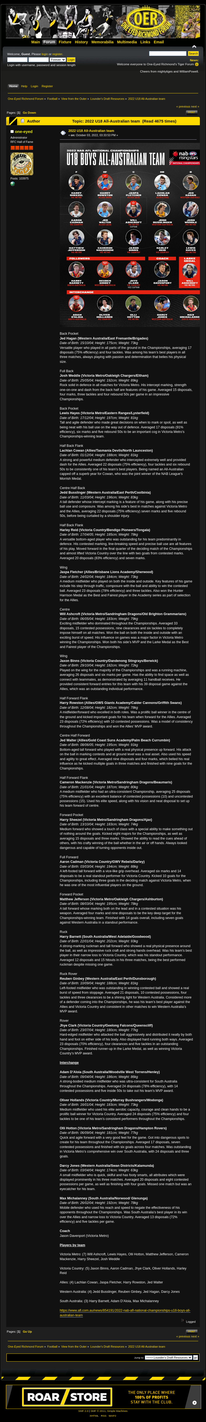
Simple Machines (117, 1410)
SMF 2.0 (83, 1410)
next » (195, 106)
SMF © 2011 (98, 1410)
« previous (183, 106)
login (45, 54)
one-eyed (24, 131)
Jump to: (139, 1357)
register (57, 54)
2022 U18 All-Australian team (91, 131)
